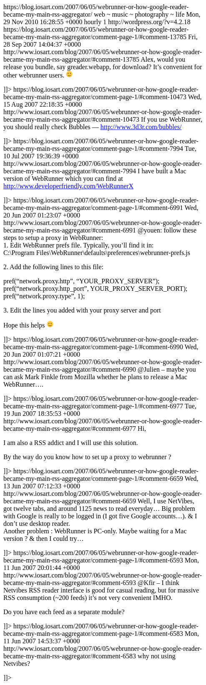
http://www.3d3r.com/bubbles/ (141, 126)
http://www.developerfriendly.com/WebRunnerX (68, 186)
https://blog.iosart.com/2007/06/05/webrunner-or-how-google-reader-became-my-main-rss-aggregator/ (103, 342)
